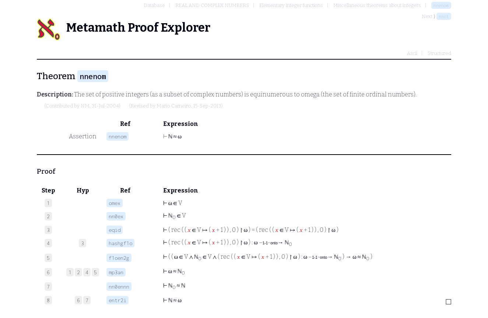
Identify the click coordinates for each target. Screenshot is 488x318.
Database (154, 5)
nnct (444, 16)
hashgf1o (120, 243)
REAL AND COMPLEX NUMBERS (212, 5)
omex (114, 203)
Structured (439, 53)
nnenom (441, 5)
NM (85, 106)
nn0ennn (119, 286)
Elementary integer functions (291, 5)
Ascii (412, 53)
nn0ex (116, 216)
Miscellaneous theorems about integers (377, 5)
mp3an (116, 272)
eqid (114, 230)
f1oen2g (119, 258)
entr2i (117, 300)
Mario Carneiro (174, 106)
